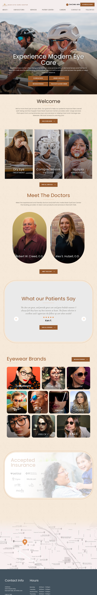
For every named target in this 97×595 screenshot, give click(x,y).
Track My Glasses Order (59, 84)
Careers (63, 10)
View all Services (47, 185)
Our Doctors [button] (19, 10)
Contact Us (75, 10)
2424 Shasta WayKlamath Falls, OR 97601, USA (14, 590)
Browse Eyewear (38, 84)
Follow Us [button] (90, 10)
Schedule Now (87, 4)
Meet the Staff (47, 271)
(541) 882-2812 (74, 4)
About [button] (5, 10)
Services (33, 10)
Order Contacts (59, 78)
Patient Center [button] (48, 10)
